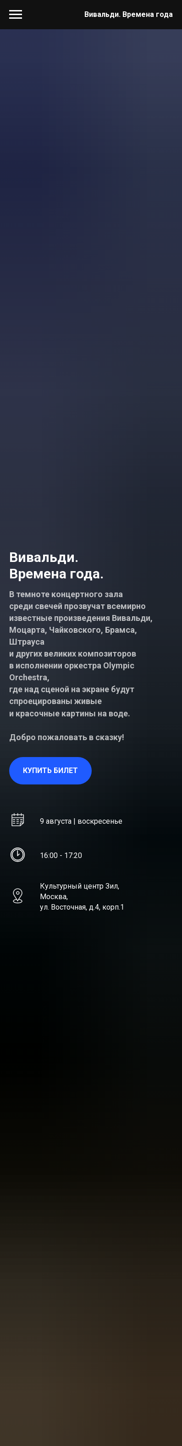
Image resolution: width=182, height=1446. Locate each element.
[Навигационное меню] (15, 14)
